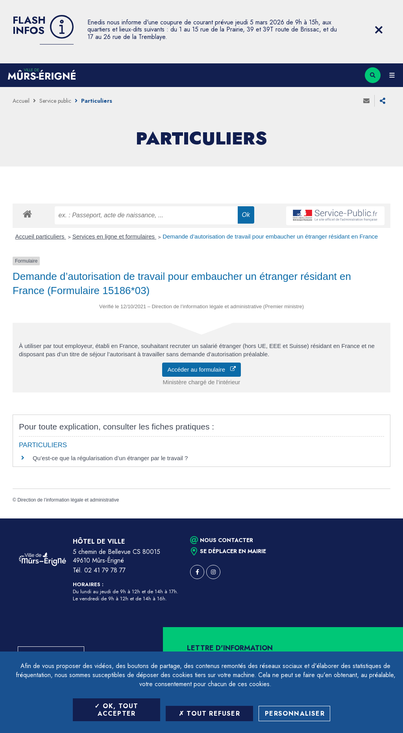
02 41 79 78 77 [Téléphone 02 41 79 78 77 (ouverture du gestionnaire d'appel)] (105, 570)
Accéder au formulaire (201, 369)
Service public (55, 101)
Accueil (21, 101)
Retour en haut (383, 518)
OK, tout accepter (116, 710)
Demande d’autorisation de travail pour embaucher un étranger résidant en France (270, 236)
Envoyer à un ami (366, 101)
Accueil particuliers (40, 236)
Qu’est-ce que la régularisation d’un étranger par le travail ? (110, 458)
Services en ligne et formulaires (114, 236)
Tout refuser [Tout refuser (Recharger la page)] (209, 713)
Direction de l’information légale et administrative (68, 500)
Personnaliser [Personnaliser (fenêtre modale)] (295, 713)
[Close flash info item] (379, 30)
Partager (382, 101)
